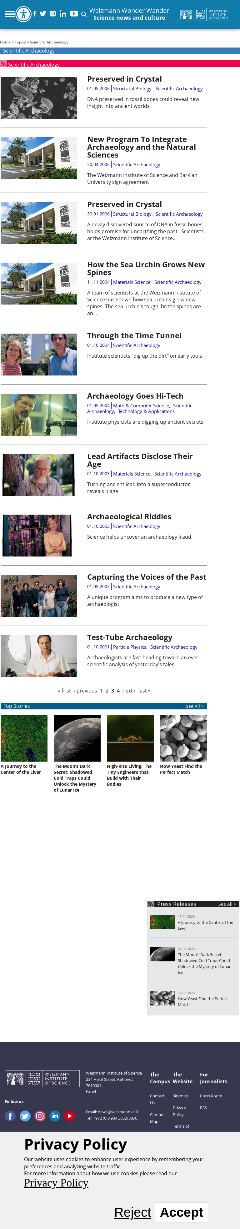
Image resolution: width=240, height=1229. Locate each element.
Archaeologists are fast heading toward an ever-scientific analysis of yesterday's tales (143, 661)
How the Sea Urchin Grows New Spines (146, 268)
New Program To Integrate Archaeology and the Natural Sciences (141, 147)
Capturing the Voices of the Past (146, 577)
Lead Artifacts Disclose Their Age (140, 460)
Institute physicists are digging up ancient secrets (145, 421)
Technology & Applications (146, 411)
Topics (20, 42)
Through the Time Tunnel (134, 335)
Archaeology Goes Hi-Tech (135, 395)
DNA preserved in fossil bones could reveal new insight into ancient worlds (143, 102)
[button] (84, 14)
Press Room (211, 1096)
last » (144, 690)
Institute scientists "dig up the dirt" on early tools (144, 355)
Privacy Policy (56, 1183)
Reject (132, 1212)
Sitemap (180, 1096)
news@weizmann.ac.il (118, 1112)
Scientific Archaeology (34, 64)
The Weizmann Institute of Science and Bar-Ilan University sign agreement (142, 178)
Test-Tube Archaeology (129, 637)
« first (64, 690)
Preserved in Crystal (124, 78)
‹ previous (85, 690)
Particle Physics (129, 647)
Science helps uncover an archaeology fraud (139, 536)
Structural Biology (132, 88)
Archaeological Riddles (129, 516)
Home (5, 42)
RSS (203, 1108)
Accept (181, 1212)
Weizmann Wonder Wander (129, 14)
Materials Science (131, 282)
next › (129, 690)
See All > (227, 904)
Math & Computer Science (141, 405)
